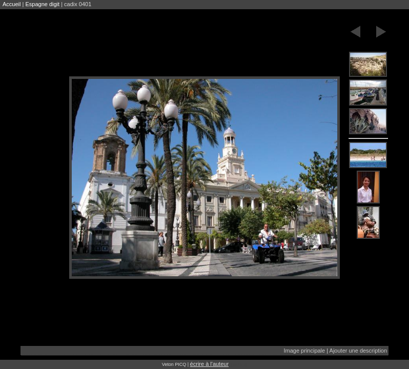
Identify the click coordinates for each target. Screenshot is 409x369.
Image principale (304, 350)
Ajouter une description (358, 350)
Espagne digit (42, 4)
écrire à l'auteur (209, 364)
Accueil (12, 4)
